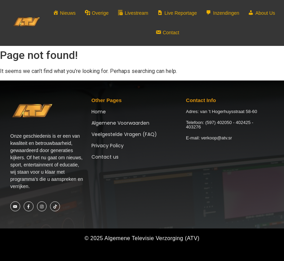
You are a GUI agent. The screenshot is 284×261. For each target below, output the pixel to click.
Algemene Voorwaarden (120, 123)
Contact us (105, 156)
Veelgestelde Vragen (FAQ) (124, 134)
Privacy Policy (107, 145)
